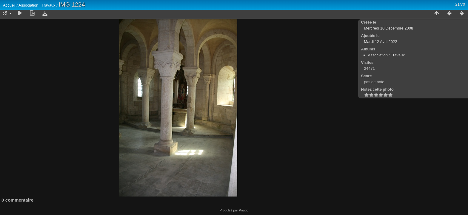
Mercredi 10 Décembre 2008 (388, 28)
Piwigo (243, 210)
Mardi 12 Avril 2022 (380, 41)
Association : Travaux (37, 5)
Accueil (9, 5)
